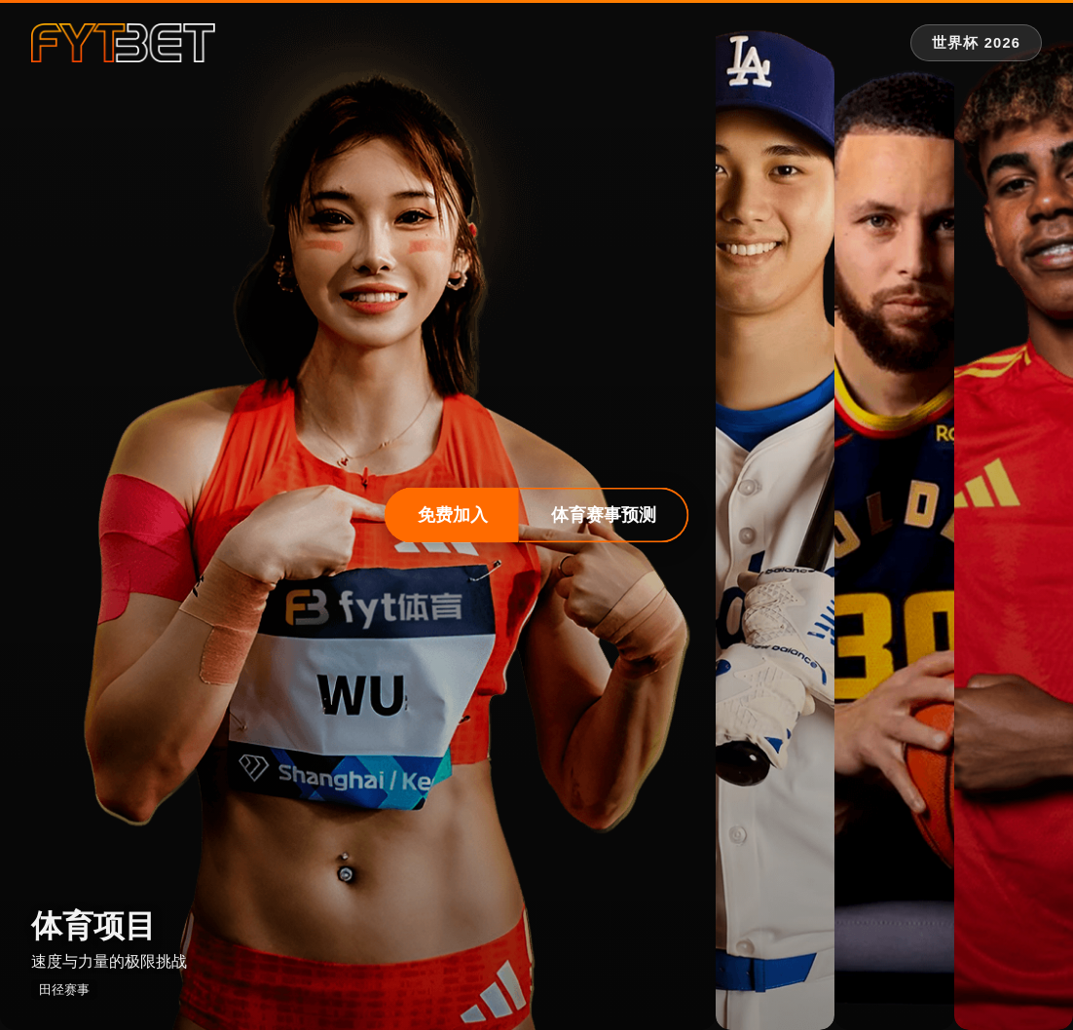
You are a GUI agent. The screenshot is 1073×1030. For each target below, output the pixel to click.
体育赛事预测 (603, 515)
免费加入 (453, 515)
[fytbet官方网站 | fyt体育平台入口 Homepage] (123, 42)
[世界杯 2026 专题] (976, 43)
